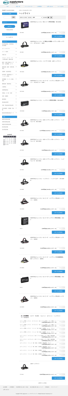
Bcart (51, 393)
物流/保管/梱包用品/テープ (8, 112)
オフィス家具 (5, 51)
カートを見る (61, 6)
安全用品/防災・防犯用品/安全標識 (8, 44)
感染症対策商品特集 (6, 124)
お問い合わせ (50, 6)
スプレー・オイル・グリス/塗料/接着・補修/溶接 (7, 58)
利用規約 (47, 387)
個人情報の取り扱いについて (36, 387)
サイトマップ (54, 387)
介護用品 (4, 86)
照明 (31, 10)
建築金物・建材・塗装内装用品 (8, 67)
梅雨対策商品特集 (6, 119)
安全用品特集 (5, 129)
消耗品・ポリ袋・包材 (7, 93)
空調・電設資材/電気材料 (7, 105)
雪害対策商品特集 (6, 121)
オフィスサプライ (6, 48)
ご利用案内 (39, 6)
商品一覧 (18, 6)
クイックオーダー (29, 6)
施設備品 (4, 99)
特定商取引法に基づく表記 (22, 387)
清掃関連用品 (5, 89)
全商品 (20, 10)
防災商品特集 (5, 126)
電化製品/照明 (25, 10)
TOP (7, 6)
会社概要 (5, 387)
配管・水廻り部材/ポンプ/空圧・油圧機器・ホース (8, 63)
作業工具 (4, 54)
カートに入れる (58, 36)
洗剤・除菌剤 (5, 96)
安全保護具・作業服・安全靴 (8, 109)
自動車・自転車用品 (6, 71)
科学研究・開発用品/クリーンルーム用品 (7, 75)
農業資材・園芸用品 (6, 83)
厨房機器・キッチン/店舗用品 (7, 80)
